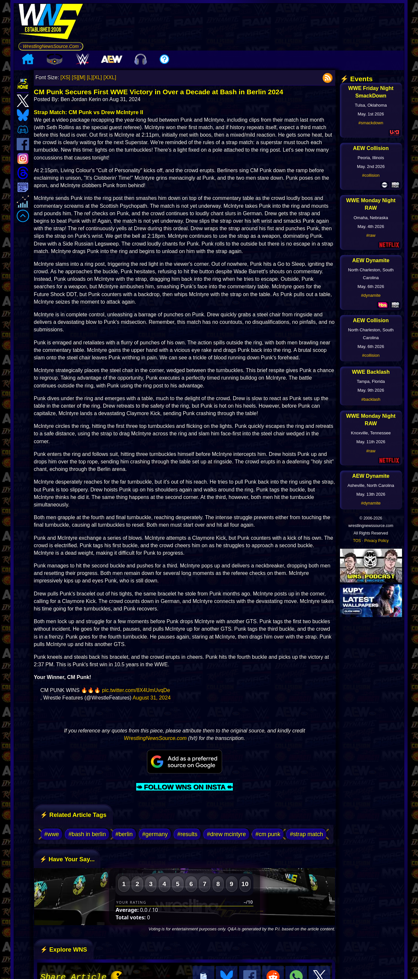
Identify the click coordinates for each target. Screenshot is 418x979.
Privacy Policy (376, 540)
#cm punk (267, 834)
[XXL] (110, 77)
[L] (90, 77)
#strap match (306, 834)
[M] (81, 77)
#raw (370, 235)
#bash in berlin (87, 834)
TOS (357, 540)
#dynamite (371, 295)
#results (187, 834)
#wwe (51, 834)
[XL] (97, 77)
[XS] (65, 77)
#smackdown (371, 122)
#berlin (124, 834)
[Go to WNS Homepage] (50, 22)
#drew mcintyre (226, 834)
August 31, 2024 (152, 697)
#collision (370, 175)
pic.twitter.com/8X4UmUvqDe (136, 690)
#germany (155, 834)
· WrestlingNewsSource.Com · (50, 46)
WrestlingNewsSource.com (155, 738)
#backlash (370, 399)
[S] (75, 77)
